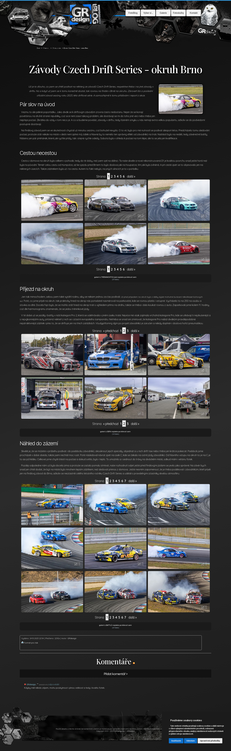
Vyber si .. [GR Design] (46, 48)
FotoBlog (132, 13)
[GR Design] (35, 48)
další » (131, 176)
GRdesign (71, 638)
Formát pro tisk (31, 643)
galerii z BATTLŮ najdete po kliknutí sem (115, 625)
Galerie (163, 13)
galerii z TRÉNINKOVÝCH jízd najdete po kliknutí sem (115, 277)
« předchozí (110, 331)
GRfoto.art (131, 731)
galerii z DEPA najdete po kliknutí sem (115, 432)
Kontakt (194, 13)
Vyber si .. (148, 13)
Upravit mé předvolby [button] (210, 741)
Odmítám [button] (190, 741)
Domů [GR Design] (38, 48)
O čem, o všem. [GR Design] (57, 48)
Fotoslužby (178, 13)
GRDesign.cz (120, 731)
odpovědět (53, 684)
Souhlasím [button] (176, 741)
